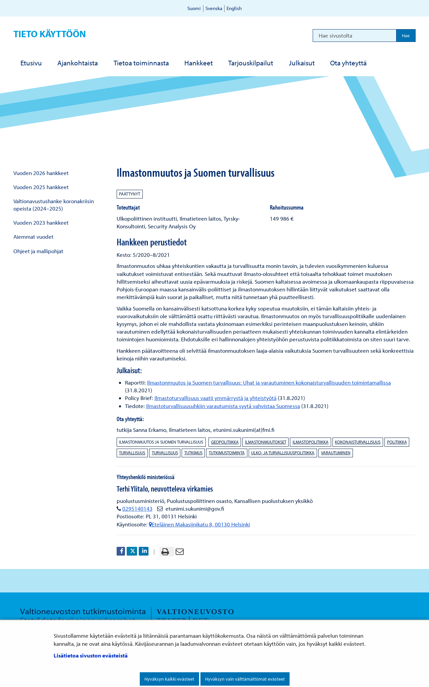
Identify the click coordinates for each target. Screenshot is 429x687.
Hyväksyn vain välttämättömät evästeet (245, 679)
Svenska (213, 8)
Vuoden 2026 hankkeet (41, 172)
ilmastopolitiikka (310, 442)
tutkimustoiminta (227, 452)
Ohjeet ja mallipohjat (38, 250)
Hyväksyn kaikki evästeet (169, 679)
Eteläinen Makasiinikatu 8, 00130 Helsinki (199, 524)
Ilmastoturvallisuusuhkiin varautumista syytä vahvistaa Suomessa (223, 405)
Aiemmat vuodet (33, 236)
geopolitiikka (225, 442)
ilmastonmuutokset (265, 442)
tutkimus (193, 452)
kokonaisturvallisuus (357, 442)
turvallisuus (132, 452)
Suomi (194, 8)
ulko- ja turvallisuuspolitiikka (282, 452)
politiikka (397, 442)
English (234, 8)
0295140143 (137, 508)
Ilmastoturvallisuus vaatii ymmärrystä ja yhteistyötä (216, 397)
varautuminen (336, 452)
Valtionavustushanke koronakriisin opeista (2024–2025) (53, 204)
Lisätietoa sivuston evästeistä (91, 655)
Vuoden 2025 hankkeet (41, 186)
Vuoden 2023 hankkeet (41, 222)
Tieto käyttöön (49, 34)
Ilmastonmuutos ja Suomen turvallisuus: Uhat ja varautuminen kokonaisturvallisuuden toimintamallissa (269, 382)
